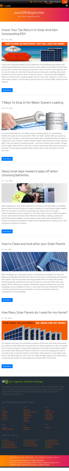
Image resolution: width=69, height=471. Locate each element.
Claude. (40, 466)
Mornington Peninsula (30, 415)
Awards (49, 451)
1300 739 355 (36, 2)
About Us (6, 443)
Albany (4, 417)
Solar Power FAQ (30, 445)
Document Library (52, 443)
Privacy (22, 460)
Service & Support (9, 445)
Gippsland (27, 417)
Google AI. (53, 466)
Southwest (5, 415)
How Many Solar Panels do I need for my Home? (34, 316)
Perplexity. (46, 466)
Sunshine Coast (49, 415)
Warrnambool (28, 419)
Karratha (4, 419)
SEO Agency (42, 460)
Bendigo (26, 424)
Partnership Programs (53, 447)
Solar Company (29, 460)
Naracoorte (27, 433)
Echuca (26, 422)
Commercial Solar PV (31, 443)
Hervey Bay (48, 422)
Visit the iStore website (31, 449)
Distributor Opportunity (10, 451)
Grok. (57, 466)
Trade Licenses (14, 460)
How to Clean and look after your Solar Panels (33, 247)
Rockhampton (49, 421)
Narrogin (4, 422)
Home (19, 20)
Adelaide (26, 431)
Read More (7, 93)
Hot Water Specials (9, 447)
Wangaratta (27, 421)
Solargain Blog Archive (33, 20)
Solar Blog (50, 449)
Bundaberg (48, 417)
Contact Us (56, 460)
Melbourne (27, 413)
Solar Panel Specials (31, 447)
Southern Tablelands (8, 433)
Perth (3, 413)
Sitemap (49, 460)
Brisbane (48, 413)
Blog (24, 20)
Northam (4, 421)
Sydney (4, 431)
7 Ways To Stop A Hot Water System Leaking (32, 106)
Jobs (36, 460)
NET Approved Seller (10, 449)
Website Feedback (52, 445)
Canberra (48, 431)
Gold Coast (48, 419)
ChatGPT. (34, 466)
